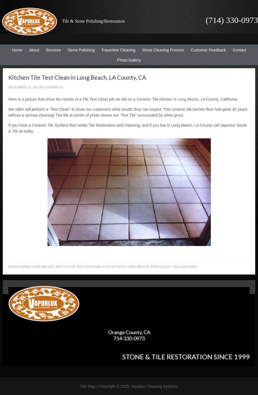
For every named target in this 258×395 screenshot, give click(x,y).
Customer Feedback (207, 50)
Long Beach (43, 267)
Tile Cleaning (89, 267)
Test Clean (65, 267)
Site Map (87, 386)
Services (52, 50)
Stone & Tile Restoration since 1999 (186, 357)
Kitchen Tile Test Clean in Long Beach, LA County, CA (77, 77)
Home (17, 50)
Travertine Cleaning (117, 50)
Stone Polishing (81, 50)
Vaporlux (54, 87)
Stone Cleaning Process (161, 50)
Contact (239, 50)
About (32, 50)
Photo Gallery (129, 60)
